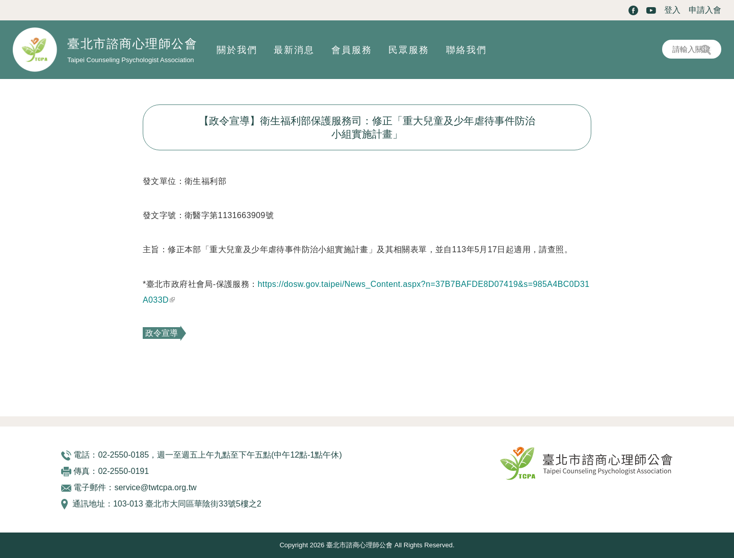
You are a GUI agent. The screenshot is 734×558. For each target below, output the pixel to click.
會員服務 (351, 50)
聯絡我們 (466, 50)
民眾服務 (408, 50)
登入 (672, 10)
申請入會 (705, 10)
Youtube (651, 10)
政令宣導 (161, 333)
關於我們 (237, 50)
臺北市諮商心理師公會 (132, 43)
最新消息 (294, 50)
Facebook (633, 10)
